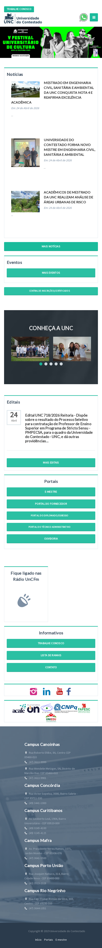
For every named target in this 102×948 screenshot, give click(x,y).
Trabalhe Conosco (51, 654)
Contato (51, 678)
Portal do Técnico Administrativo (50, 538)
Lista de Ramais (51, 666)
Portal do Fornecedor (51, 515)
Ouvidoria (51, 550)
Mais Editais (51, 474)
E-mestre (51, 503)
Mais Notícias (51, 246)
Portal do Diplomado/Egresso (49, 526)
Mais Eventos (51, 284)
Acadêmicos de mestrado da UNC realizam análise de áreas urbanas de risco (68, 197)
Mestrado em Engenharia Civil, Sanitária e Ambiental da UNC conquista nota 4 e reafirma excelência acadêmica (52, 92)
